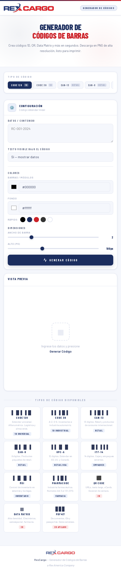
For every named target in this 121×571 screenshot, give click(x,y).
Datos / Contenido (21, 120)
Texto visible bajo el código (29, 149)
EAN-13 (70, 85)
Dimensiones (17, 227)
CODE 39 (44, 85)
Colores (14, 172)
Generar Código (60, 260)
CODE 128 (19, 85)
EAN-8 (97, 85)
